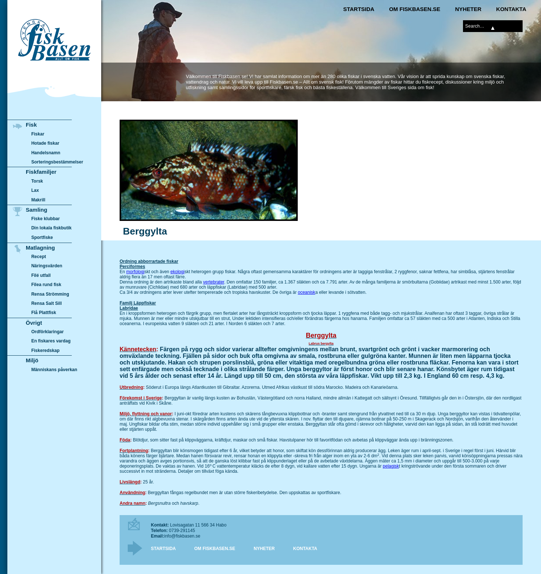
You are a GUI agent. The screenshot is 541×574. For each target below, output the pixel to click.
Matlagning (40, 247)
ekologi (177, 271)
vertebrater (213, 282)
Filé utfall (41, 275)
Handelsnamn (45, 152)
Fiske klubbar (45, 218)
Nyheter (468, 9)
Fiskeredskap (45, 350)
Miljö (32, 360)
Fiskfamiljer (41, 172)
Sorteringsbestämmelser (57, 162)
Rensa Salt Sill (46, 303)
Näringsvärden (46, 265)
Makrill (38, 200)
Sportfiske (42, 237)
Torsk (37, 181)
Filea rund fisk (46, 284)
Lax (35, 190)
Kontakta (511, 9)
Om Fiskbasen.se (414, 9)
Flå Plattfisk (43, 312)
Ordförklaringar (47, 331)
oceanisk (306, 292)
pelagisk (391, 466)
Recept (38, 256)
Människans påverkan (54, 369)
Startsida (358, 9)
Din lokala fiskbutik (51, 228)
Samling (36, 210)
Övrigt (34, 323)
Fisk (31, 125)
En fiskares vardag (51, 341)
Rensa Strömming (50, 294)
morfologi (135, 271)
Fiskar (37, 134)
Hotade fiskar (45, 143)
